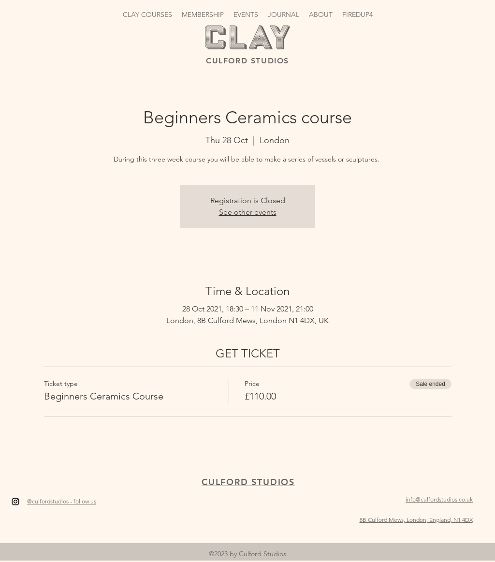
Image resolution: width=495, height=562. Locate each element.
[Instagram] (15, 501)
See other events (248, 212)
